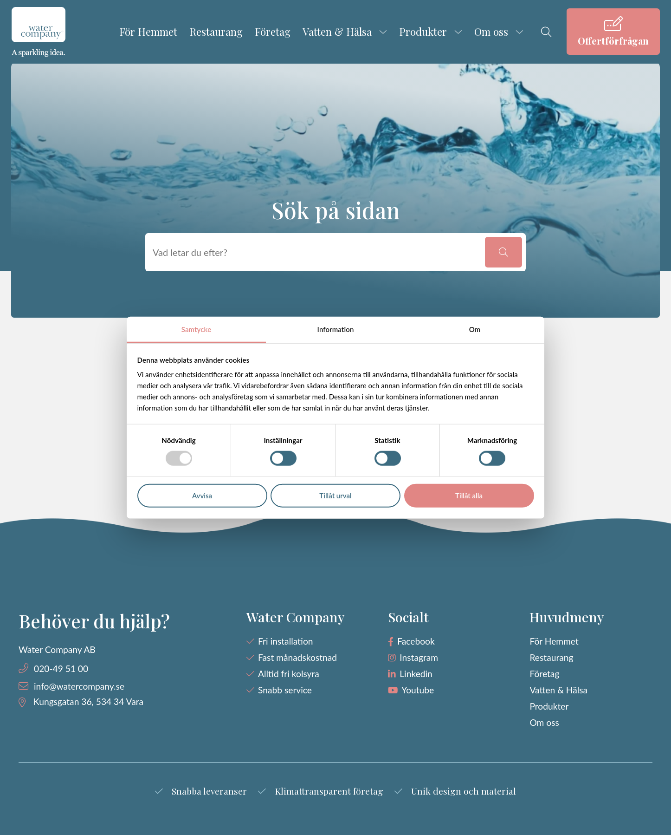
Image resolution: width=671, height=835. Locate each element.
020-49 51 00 (61, 668)
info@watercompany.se (79, 686)
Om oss (491, 32)
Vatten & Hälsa (337, 32)
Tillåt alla (469, 495)
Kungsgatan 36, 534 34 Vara (88, 701)
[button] (503, 252)
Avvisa (202, 495)
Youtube (417, 690)
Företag (272, 32)
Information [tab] (335, 329)
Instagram (419, 657)
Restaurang (216, 32)
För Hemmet (148, 32)
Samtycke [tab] (196, 329)
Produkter (423, 32)
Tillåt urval (335, 495)
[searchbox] (317, 252)
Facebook (415, 641)
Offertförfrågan (613, 40)
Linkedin (416, 673)
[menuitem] (613, 31)
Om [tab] (475, 329)
